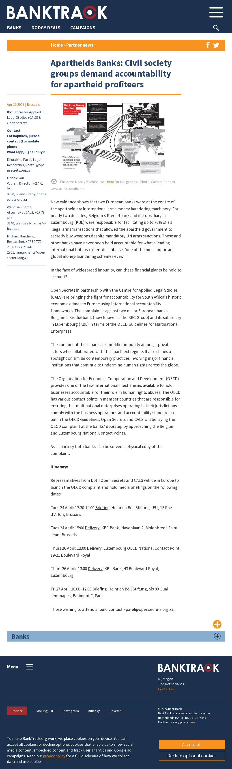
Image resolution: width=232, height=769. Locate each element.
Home (57, 45)
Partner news (80, 45)
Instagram (70, 711)
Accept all (192, 744)
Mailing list (45, 711)
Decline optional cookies (192, 756)
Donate (17, 711)
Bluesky (94, 711)
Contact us (166, 689)
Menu (20, 666)
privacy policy (54, 755)
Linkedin (115, 711)
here (110, 181)
